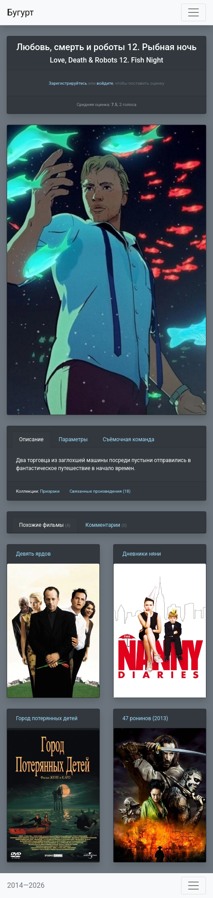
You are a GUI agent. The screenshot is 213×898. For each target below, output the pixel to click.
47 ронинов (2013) (145, 718)
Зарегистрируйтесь (68, 83)
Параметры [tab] (73, 439)
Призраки (49, 491)
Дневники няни (141, 554)
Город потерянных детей (47, 718)
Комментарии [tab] (106, 525)
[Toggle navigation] (193, 12)
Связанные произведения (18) (100, 491)
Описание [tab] (31, 439)
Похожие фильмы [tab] (45, 525)
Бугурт (20, 12)
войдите (105, 83)
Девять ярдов (33, 554)
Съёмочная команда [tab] (128, 439)
